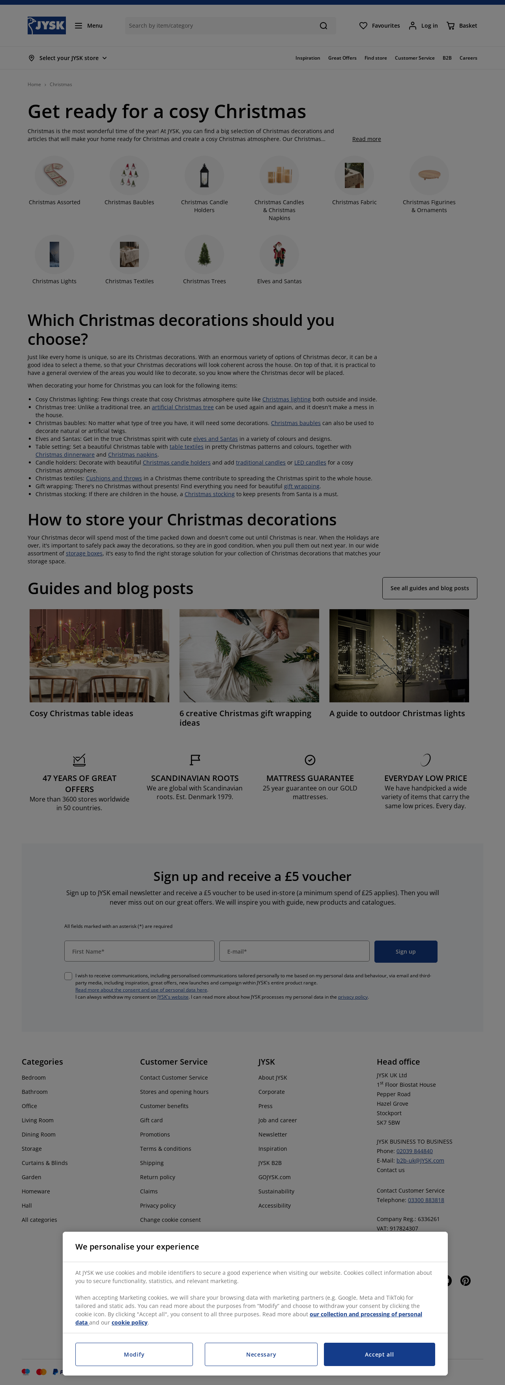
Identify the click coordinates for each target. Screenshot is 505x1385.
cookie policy (130, 1322)
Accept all (379, 1354)
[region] (255, 1304)
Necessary (261, 1354)
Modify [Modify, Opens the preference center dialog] (134, 1354)
